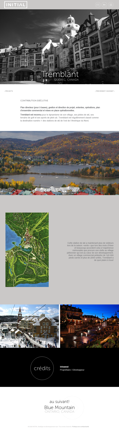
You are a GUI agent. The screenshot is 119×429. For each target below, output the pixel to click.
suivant (111, 91)
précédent (100, 91)
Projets (8, 91)
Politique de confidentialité (80, 426)
